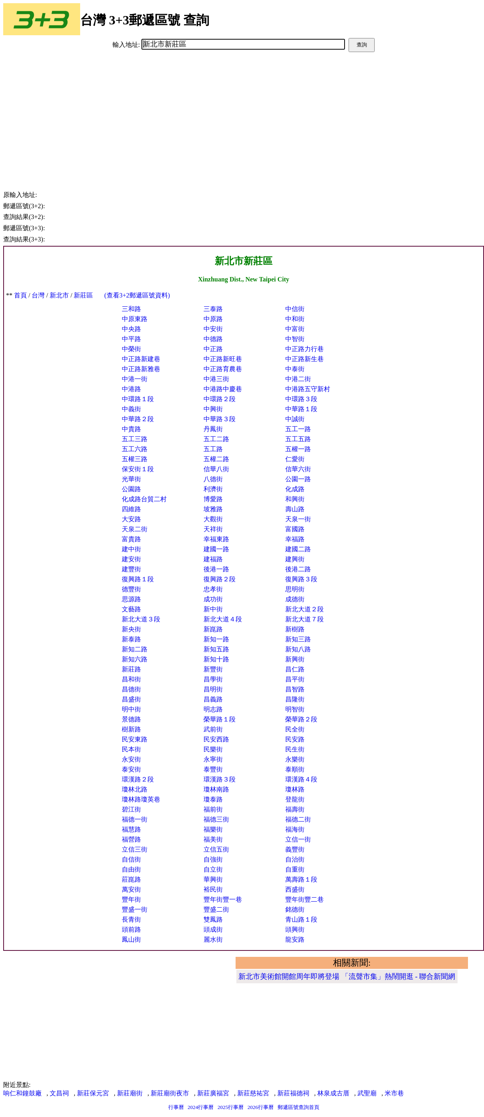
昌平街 (295, 679)
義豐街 (295, 849)
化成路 (295, 489)
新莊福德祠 (293, 1093)
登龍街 (295, 799)
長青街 (131, 919)
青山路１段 (301, 919)
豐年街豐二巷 (304, 899)
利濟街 (213, 489)
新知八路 (298, 649)
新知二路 (134, 649)
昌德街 (131, 689)
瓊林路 (295, 789)
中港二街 (298, 379)
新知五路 (216, 649)
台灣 (38, 295)
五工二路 (216, 439)
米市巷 (394, 1093)
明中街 (131, 709)
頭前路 (131, 929)
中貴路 (131, 429)
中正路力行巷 (304, 349)
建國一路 (216, 549)
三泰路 (213, 308)
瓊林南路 (216, 789)
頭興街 (295, 929)
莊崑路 (131, 879)
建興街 (295, 559)
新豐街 (213, 669)
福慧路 (131, 829)
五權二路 (216, 459)
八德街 (213, 479)
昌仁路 (295, 669)
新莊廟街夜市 (170, 1093)
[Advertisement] (243, 112)
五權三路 (134, 459)
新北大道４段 (223, 619)
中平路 (131, 339)
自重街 (295, 869)
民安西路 (216, 739)
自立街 (213, 869)
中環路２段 (220, 399)
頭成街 (213, 929)
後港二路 (298, 569)
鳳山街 (131, 939)
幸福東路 (216, 539)
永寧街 (213, 759)
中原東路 (134, 318)
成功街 (213, 599)
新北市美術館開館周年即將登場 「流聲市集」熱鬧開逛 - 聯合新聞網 (347, 976)
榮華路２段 (301, 719)
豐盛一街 (134, 909)
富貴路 (131, 539)
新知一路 (216, 639)
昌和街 (131, 679)
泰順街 (295, 769)
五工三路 (134, 439)
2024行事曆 (201, 1107)
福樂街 (213, 829)
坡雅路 (213, 509)
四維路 (131, 509)
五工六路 (134, 449)
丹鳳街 (213, 429)
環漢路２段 (138, 779)
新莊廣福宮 (213, 1093)
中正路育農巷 (223, 369)
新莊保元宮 (93, 1093)
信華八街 (216, 469)
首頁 (20, 295)
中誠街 (295, 419)
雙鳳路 (213, 919)
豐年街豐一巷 (223, 899)
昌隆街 (295, 699)
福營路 (131, 839)
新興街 (295, 659)
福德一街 (134, 819)
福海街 (295, 829)
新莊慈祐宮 (253, 1093)
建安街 (131, 559)
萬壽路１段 (301, 879)
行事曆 (176, 1107)
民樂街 (213, 749)
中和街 (295, 318)
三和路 (131, 308)
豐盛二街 (216, 909)
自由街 (131, 869)
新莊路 (131, 669)
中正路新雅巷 (141, 369)
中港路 (131, 389)
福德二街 (298, 819)
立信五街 (216, 849)
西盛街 (295, 889)
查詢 (362, 45)
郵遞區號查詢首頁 (298, 1107)
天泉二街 (134, 529)
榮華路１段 (220, 719)
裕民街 (213, 889)
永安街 (131, 759)
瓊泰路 (213, 799)
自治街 (295, 859)
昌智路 (295, 689)
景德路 (131, 719)
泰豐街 (213, 769)
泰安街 (131, 769)
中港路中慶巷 (223, 389)
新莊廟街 (130, 1093)
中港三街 (216, 379)
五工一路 (298, 429)
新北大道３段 (141, 619)
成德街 (295, 599)
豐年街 (131, 899)
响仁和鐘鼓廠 (22, 1093)
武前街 (213, 729)
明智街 (295, 709)
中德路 (213, 339)
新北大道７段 (304, 619)
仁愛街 (295, 459)
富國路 (295, 529)
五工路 (213, 449)
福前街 (213, 809)
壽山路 (295, 509)
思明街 (295, 589)
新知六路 (134, 659)
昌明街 (213, 689)
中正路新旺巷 (223, 359)
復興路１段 (138, 579)
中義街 (131, 409)
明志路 (213, 709)
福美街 (213, 839)
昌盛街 (131, 699)
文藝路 (131, 609)
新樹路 (295, 629)
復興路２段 (220, 579)
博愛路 (213, 499)
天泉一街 (298, 519)
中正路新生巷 (304, 359)
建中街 (131, 549)
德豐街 (131, 589)
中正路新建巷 (141, 359)
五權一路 (298, 449)
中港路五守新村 (307, 389)
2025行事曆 (231, 1107)
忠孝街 (213, 589)
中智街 (295, 339)
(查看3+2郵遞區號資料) (137, 295)
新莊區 (83, 295)
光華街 (131, 479)
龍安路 (295, 939)
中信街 (295, 308)
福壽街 (295, 809)
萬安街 (131, 889)
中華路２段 (138, 419)
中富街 (295, 328)
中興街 (213, 409)
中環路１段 (138, 399)
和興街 (295, 499)
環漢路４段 (301, 779)
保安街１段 (138, 469)
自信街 (131, 859)
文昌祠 (59, 1093)
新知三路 (298, 639)
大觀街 (213, 519)
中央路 (131, 328)
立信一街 (298, 839)
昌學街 (213, 679)
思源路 (131, 599)
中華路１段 (301, 409)
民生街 (295, 749)
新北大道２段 (304, 609)
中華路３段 (220, 419)
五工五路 (298, 439)
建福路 (213, 559)
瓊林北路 (134, 789)
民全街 (295, 729)
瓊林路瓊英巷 (141, 799)
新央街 (131, 629)
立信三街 (134, 849)
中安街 (213, 328)
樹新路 (131, 729)
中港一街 (134, 379)
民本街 (131, 749)
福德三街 (216, 819)
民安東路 (134, 739)
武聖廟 (367, 1093)
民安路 (295, 739)
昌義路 (213, 699)
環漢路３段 (220, 779)
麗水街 (213, 939)
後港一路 (216, 569)
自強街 (213, 859)
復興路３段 (301, 579)
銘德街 (295, 909)
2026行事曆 (261, 1107)
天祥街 (213, 529)
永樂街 (295, 759)
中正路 (213, 349)
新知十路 (216, 659)
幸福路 (295, 539)
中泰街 (295, 369)
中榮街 (131, 349)
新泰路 (131, 639)
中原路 (213, 318)
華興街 (213, 879)
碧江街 (131, 809)
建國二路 (298, 549)
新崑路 (213, 629)
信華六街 (298, 469)
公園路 (131, 489)
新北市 (59, 295)
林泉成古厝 (333, 1093)
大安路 (131, 519)
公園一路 (298, 479)
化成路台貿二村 (144, 499)
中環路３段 (301, 399)
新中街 (213, 609)
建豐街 (131, 569)
